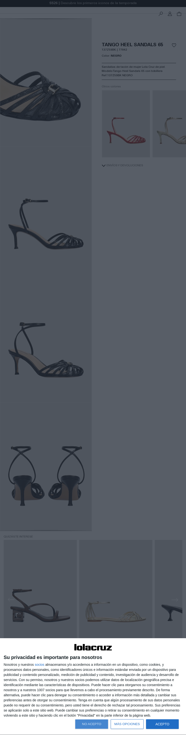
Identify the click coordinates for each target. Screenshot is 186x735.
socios (39, 664)
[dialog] (93, 686)
